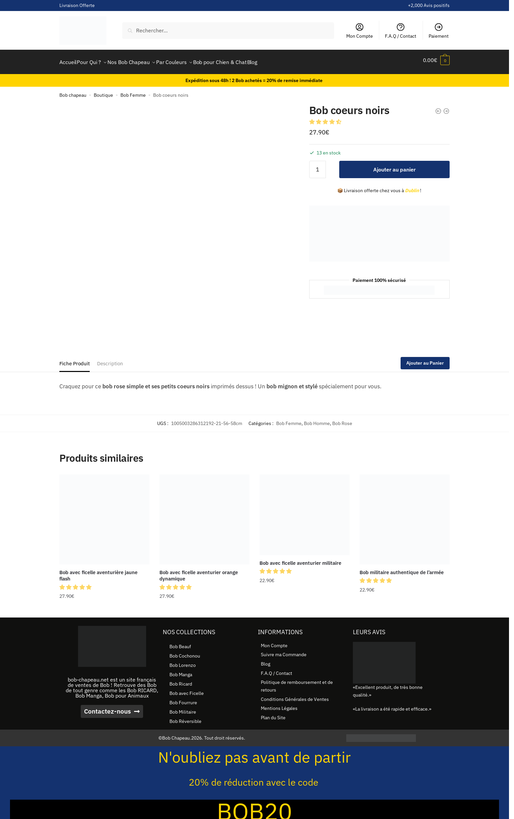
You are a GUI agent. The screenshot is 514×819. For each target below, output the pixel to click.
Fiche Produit (74, 359)
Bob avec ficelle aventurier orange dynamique (198, 571)
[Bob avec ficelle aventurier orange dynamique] (204, 515)
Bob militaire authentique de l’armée (402, 568)
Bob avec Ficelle (186, 689)
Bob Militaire (182, 708)
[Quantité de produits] (317, 165)
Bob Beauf (180, 643)
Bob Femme (133, 91)
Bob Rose (342, 419)
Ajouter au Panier (425, 359)
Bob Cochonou (184, 652)
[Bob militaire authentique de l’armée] (405, 515)
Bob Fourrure (183, 699)
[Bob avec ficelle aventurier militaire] (305, 510)
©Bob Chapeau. (174, 734)
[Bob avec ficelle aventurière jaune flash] (104, 515)
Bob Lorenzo (182, 661)
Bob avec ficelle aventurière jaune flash (98, 571)
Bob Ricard (180, 680)
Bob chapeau (72, 91)
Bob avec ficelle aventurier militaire (300, 559)
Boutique (103, 91)
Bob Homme (317, 419)
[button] (326, 117)
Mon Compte (359, 30)
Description (110, 359)
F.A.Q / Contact (400, 30)
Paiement (439, 30)
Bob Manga (180, 671)
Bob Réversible (185, 717)
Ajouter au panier (394, 165)
